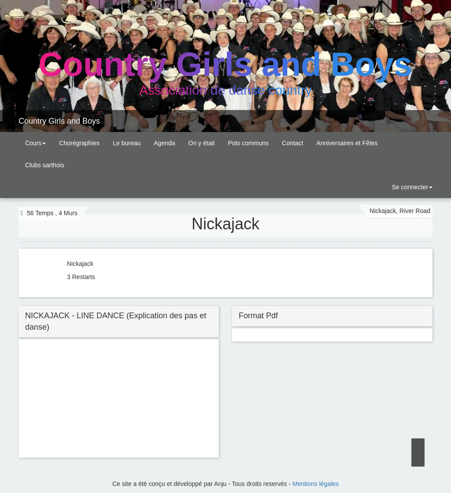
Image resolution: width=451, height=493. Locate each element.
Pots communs (248, 143)
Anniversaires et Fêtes (346, 143)
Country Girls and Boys (59, 121)
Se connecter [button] (411, 187)
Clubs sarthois (44, 165)
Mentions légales (315, 483)
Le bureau (126, 143)
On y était (202, 143)
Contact (292, 143)
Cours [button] (35, 143)
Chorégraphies (79, 143)
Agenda (164, 143)
